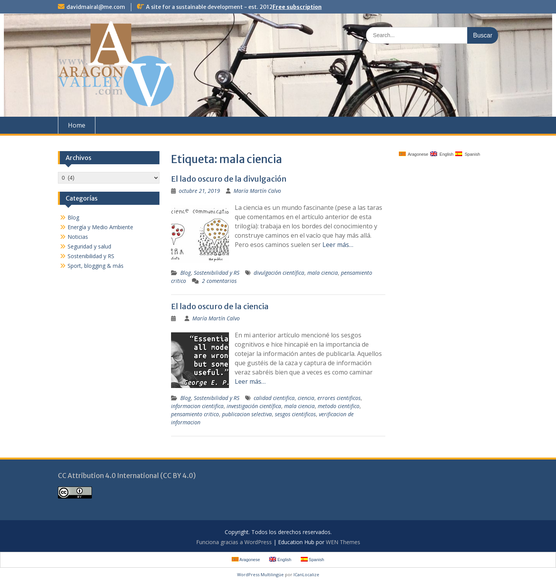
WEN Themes (343, 542)
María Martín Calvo (257, 190)
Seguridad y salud (89, 246)
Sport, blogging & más (96, 265)
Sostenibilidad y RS (216, 272)
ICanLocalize (306, 574)
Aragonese (414, 154)
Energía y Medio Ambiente (100, 227)
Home (76, 125)
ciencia (306, 398)
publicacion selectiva (247, 414)
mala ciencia (322, 272)
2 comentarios (219, 280)
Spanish (467, 154)
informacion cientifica (197, 406)
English (441, 154)
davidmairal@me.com (95, 6)
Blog (185, 272)
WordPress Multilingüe (260, 574)
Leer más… (337, 244)
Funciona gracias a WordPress (234, 542)
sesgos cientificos (295, 414)
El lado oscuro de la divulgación (228, 179)
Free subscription (297, 6)
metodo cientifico (338, 406)
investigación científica (254, 406)
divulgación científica (279, 272)
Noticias (78, 236)
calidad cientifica (274, 398)
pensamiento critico (195, 414)
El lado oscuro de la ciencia (220, 306)
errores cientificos (339, 398)
